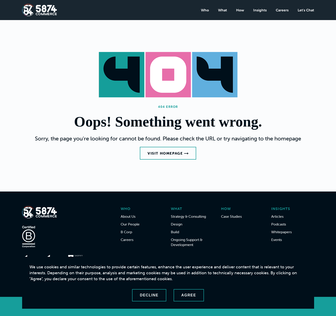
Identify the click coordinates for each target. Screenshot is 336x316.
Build (175, 232)
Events (276, 239)
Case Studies (231, 216)
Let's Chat (306, 10)
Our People (130, 224)
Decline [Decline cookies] (149, 295)
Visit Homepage (168, 153)
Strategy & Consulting (188, 216)
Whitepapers (281, 232)
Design (176, 224)
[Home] (39, 10)
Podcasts (278, 224)
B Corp (126, 232)
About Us (128, 216)
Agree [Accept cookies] (188, 295)
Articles (277, 216)
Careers (282, 10)
